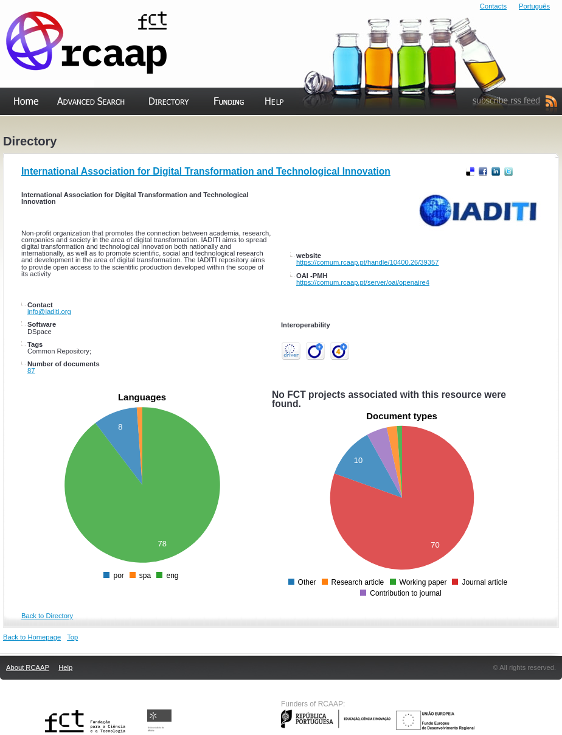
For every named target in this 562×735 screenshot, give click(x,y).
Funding (216, 127)
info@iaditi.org (49, 311)
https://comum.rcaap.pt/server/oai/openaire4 (362, 282)
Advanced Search (83, 127)
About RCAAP (27, 667)
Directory (156, 127)
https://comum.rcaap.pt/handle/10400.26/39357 (367, 262)
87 (31, 370)
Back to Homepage (32, 637)
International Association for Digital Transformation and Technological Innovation (205, 171)
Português (534, 6)
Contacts (493, 6)
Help (261, 127)
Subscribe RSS (492, 127)
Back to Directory (47, 615)
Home (13, 127)
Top (72, 637)
